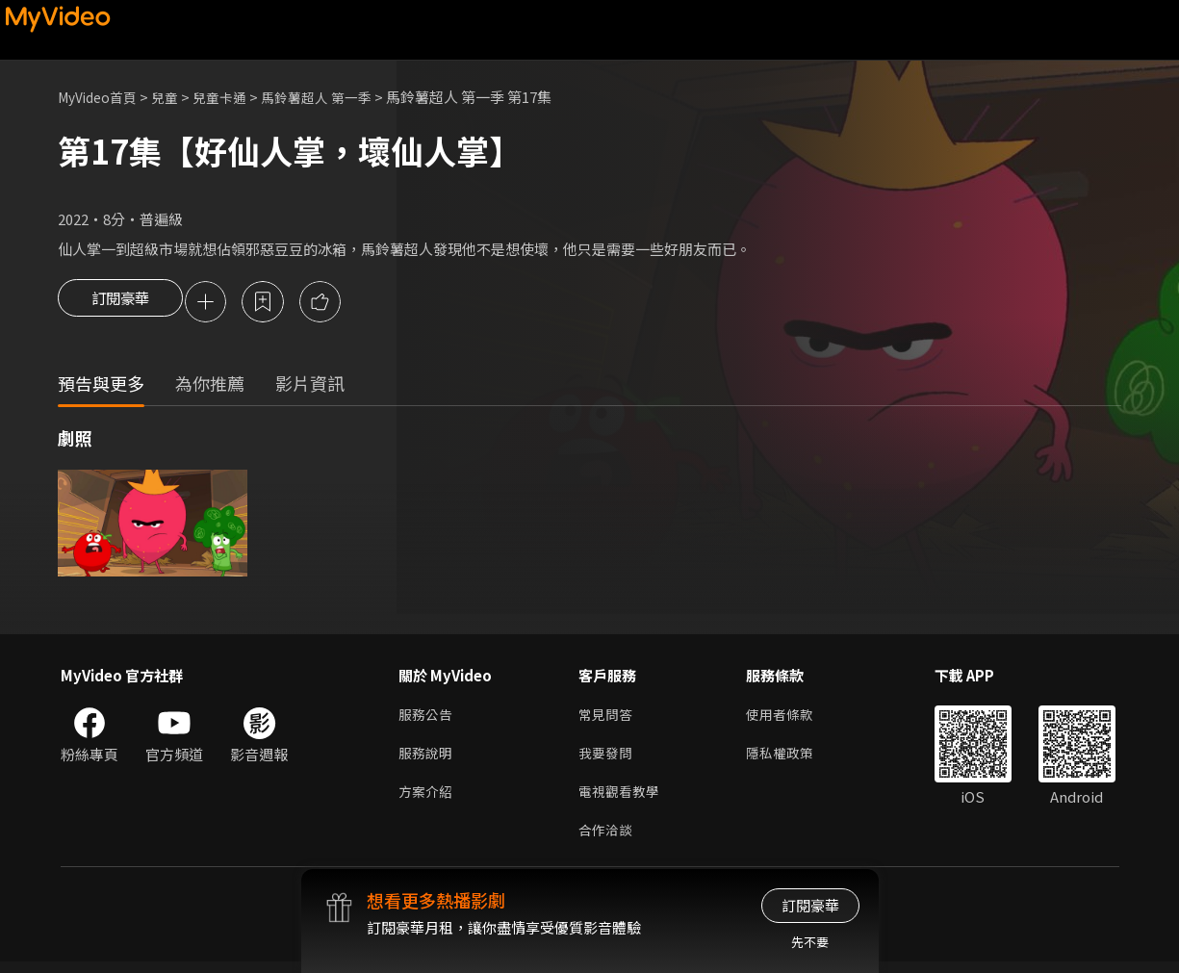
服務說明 (427, 759)
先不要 (810, 942)
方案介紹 (427, 799)
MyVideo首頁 (101, 97)
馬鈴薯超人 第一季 (334, 97)
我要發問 (607, 759)
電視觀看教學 (621, 799)
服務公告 (427, 718)
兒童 (174, 97)
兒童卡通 (232, 97)
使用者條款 (788, 718)
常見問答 (607, 718)
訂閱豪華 (120, 303)
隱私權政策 (788, 759)
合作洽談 (607, 840)
